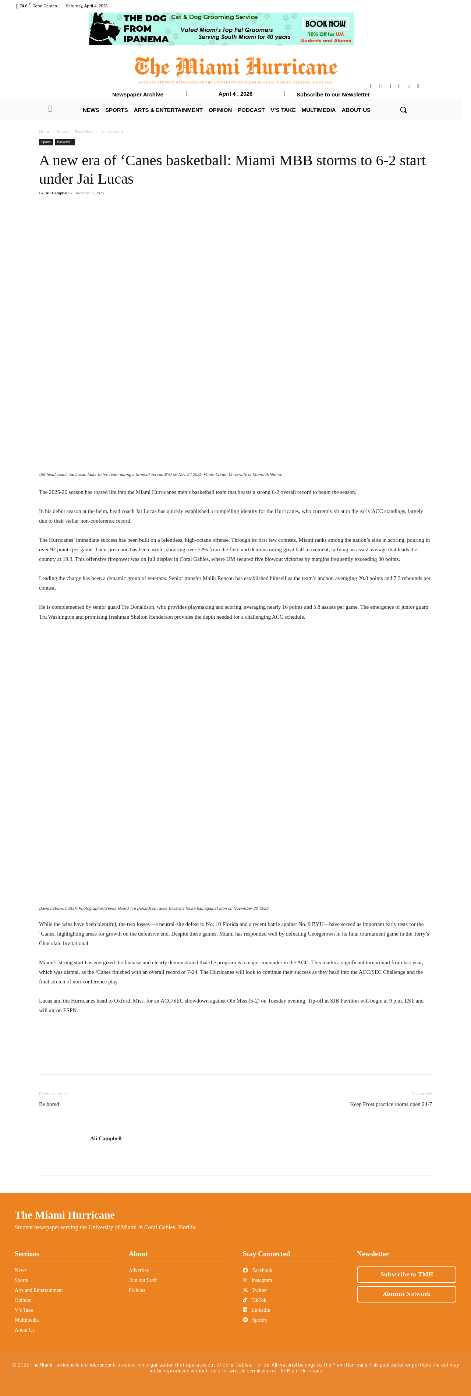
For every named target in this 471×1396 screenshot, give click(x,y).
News (20, 1270)
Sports (62, 131)
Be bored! (50, 1104)
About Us (25, 1330)
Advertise (139, 1270)
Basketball (84, 131)
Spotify (255, 1320)
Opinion (23, 1300)
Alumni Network (407, 1294)
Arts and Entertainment (39, 1290)
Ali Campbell (57, 193)
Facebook (257, 1270)
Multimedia (27, 1320)
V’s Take (24, 1310)
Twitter (255, 1290)
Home (44, 131)
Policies (137, 1290)
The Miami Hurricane (65, 1215)
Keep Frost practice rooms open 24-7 (391, 1104)
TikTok (254, 1300)
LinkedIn (256, 1310)
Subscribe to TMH (406, 1274)
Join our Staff (143, 1280)
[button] (403, 109)
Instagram (257, 1280)
